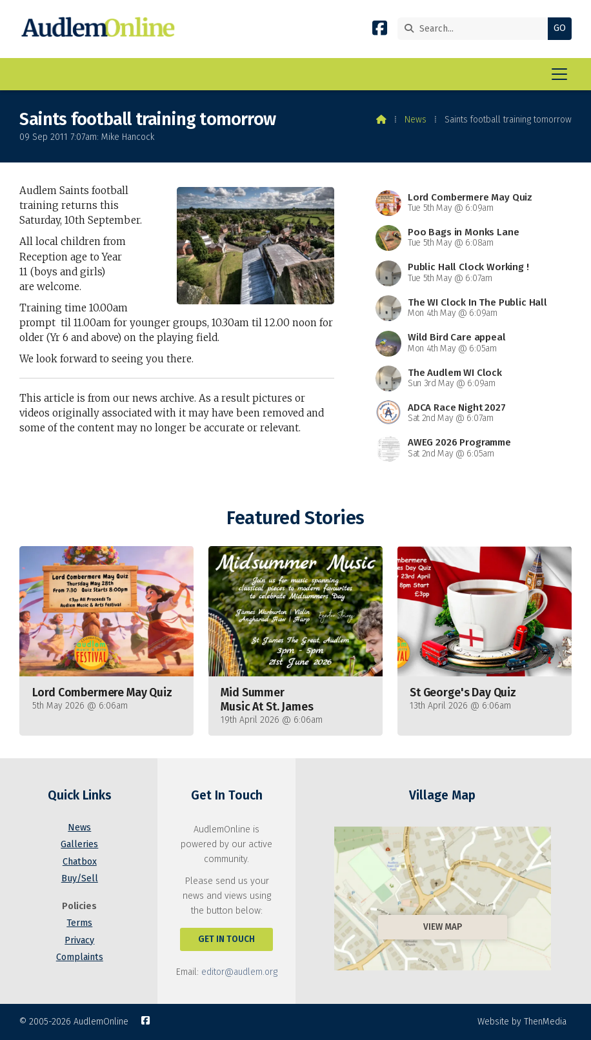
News (415, 119)
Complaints (79, 957)
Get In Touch (226, 939)
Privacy (79, 940)
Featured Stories (295, 518)
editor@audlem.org (239, 971)
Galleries (79, 844)
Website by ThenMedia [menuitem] (521, 1021)
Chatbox (80, 861)
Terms (79, 922)
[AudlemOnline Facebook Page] (379, 31)
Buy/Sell (79, 878)
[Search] (476, 28)
